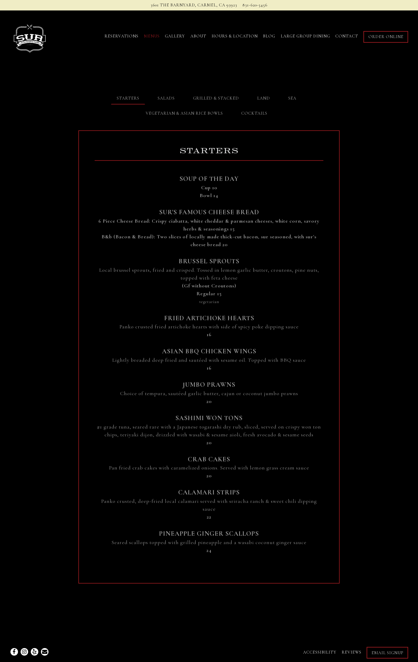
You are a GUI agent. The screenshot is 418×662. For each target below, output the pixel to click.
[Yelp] (34, 652)
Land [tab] (263, 99)
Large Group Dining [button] (305, 36)
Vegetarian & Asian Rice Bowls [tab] (184, 114)
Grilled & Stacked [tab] (216, 99)
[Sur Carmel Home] (41, 36)
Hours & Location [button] (235, 36)
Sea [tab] (292, 99)
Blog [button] (269, 36)
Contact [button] (346, 36)
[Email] (44, 652)
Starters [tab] (128, 99)
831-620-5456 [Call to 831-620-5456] (254, 5)
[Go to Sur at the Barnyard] (194, 5)
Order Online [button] (385, 36)
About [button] (198, 36)
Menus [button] (152, 36)
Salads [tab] (166, 99)
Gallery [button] (175, 36)
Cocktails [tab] (254, 114)
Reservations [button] (121, 36)
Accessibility (319, 652)
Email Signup (387, 652)
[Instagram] (24, 652)
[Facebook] (14, 652)
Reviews (351, 652)
